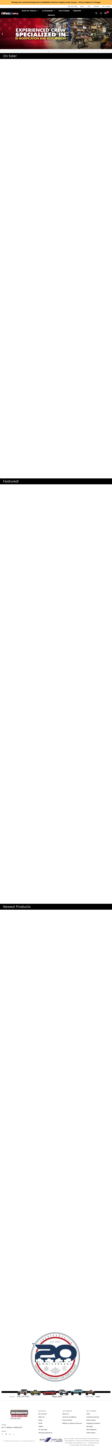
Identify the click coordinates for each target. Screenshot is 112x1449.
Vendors (77, 11)
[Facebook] (2, 1434)
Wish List (41, 1417)
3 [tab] (55, 52)
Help (89, 6)
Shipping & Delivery (93, 1423)
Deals (82, 6)
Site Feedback (91, 1430)
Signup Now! (19, 1414)
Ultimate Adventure (45, 1433)
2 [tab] (52, 52)
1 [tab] (49, 52)
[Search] (96, 13)
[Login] (101, 13)
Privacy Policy (67, 1420)
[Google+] (14, 1434)
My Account (42, 1414)
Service (51, 15)
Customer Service (92, 1417)
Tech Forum (64, 11)
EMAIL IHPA (57, 1396)
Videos (40, 1426)
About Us (65, 1414)
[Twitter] (6, 1434)
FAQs (98, 1396)
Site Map (89, 1426)
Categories (48, 11)
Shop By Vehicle (30, 11)
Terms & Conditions (69, 1417)
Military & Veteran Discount (72, 1423)
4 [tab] (58, 52)
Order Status (90, 1433)
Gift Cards (106, 6)
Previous (2, 34)
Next (109, 34)
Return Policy (91, 1420)
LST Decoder (42, 1430)
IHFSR (40, 1423)
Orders (96, 6)
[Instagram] (10, 1434)
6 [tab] (63, 52)
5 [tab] (60, 52)
